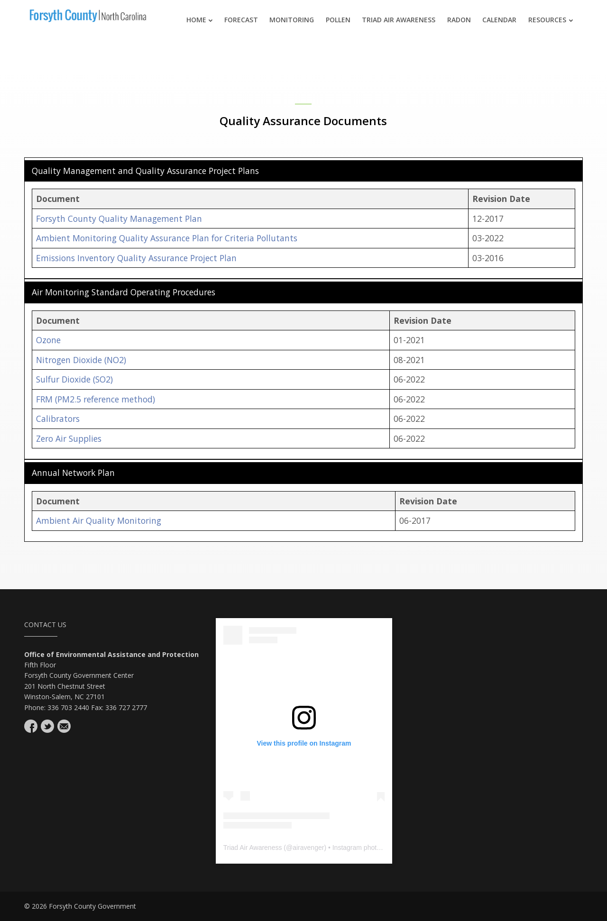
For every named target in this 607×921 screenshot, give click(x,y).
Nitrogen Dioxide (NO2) (81, 359)
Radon (459, 19)
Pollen (338, 19)
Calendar (499, 19)
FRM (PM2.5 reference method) (95, 399)
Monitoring (291, 19)
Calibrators (58, 418)
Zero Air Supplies (68, 438)
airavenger (308, 847)
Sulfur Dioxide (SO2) (74, 379)
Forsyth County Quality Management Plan (119, 218)
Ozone (48, 340)
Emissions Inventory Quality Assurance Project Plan (136, 258)
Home (199, 19)
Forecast (241, 19)
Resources (550, 19)
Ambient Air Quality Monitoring (98, 520)
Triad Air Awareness (398, 19)
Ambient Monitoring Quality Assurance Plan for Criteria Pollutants (166, 238)
